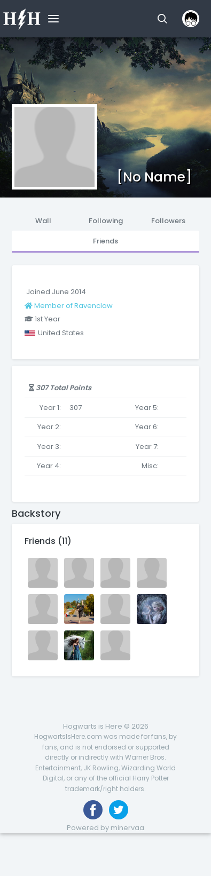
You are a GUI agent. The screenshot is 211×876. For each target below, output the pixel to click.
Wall (43, 221)
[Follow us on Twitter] (118, 809)
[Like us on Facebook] (93, 809)
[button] (162, 18)
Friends (105, 241)
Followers (168, 221)
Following (106, 221)
